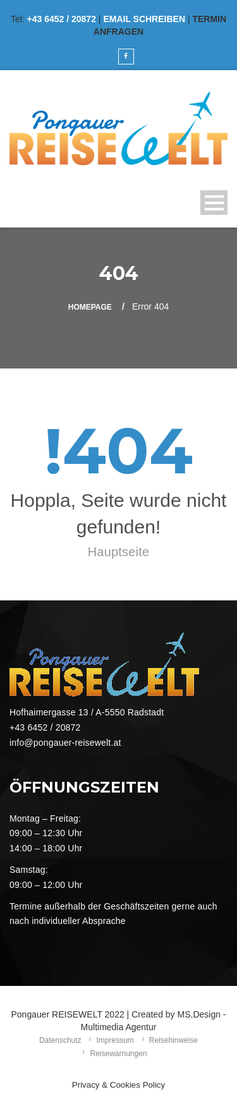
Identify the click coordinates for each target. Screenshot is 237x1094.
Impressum (114, 1040)
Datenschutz (60, 1040)
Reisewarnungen (118, 1053)
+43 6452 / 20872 (61, 19)
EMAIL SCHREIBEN (144, 19)
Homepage (90, 307)
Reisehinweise (173, 1040)
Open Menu (214, 202)
